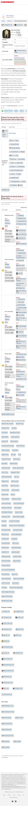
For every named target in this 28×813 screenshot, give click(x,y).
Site (23, 795)
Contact (9, 795)
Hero (6, 226)
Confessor (7, 223)
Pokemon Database (13, 797)
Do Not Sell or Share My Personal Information (10, 786)
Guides (3, 21)
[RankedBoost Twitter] (12, 801)
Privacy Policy (20, 782)
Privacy (19, 795)
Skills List (9, 21)
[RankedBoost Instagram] (15, 801)
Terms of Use (4, 783)
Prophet (7, 220)
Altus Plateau (12, 133)
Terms (14, 795)
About (4, 795)
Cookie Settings (10, 783)
